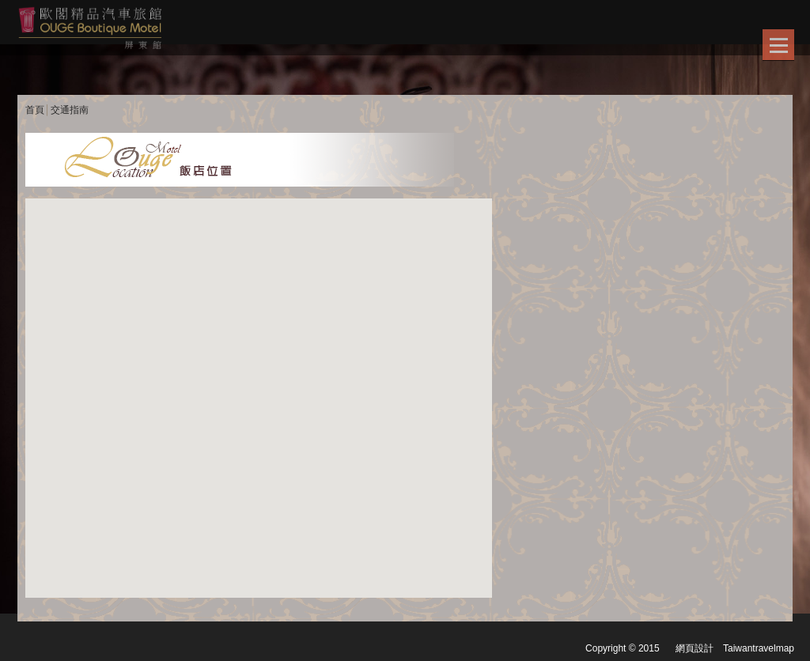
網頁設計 (694, 648)
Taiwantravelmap (758, 648)
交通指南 (70, 109)
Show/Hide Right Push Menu (778, 45)
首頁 (34, 109)
